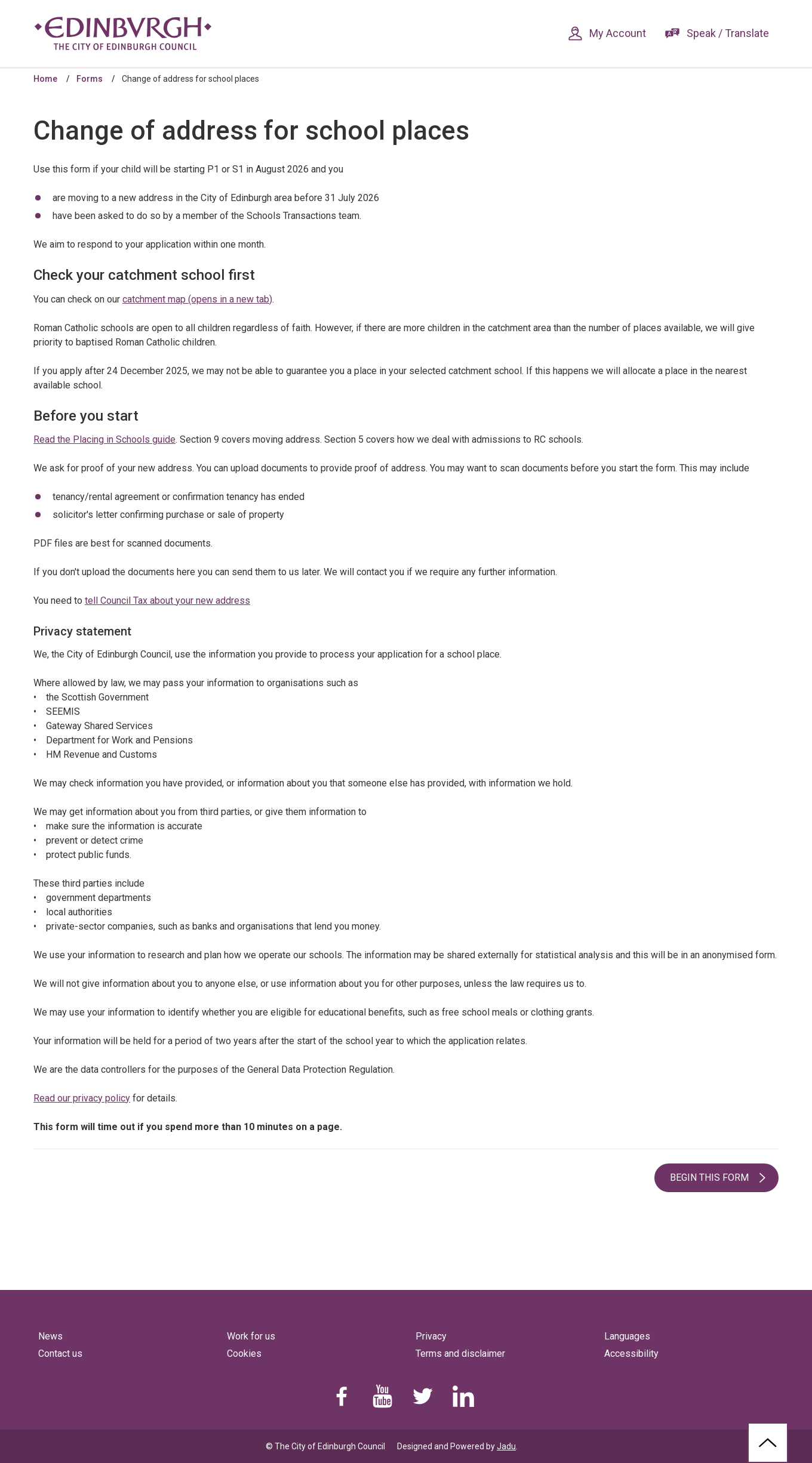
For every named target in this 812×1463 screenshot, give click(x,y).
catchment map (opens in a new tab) (197, 299)
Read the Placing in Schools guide (104, 439)
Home (45, 79)
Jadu (506, 1446)
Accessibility (631, 1353)
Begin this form (709, 1177)
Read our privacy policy (81, 1098)
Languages (627, 1336)
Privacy (431, 1336)
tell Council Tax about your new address (167, 600)
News (50, 1336)
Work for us (251, 1336)
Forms (89, 79)
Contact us (60, 1353)
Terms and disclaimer (460, 1353)
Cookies (244, 1353)
